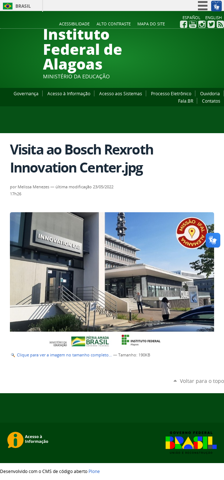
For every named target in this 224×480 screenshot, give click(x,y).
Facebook (183, 24)
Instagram (202, 24)
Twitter (211, 24)
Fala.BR (185, 101)
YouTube (192, 24)
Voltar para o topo (202, 380)
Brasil (23, 6)
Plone (94, 471)
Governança (26, 93)
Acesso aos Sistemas (120, 93)
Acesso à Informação (68, 93)
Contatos (211, 101)
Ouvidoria (210, 93)
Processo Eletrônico (171, 93)
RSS (220, 24)
